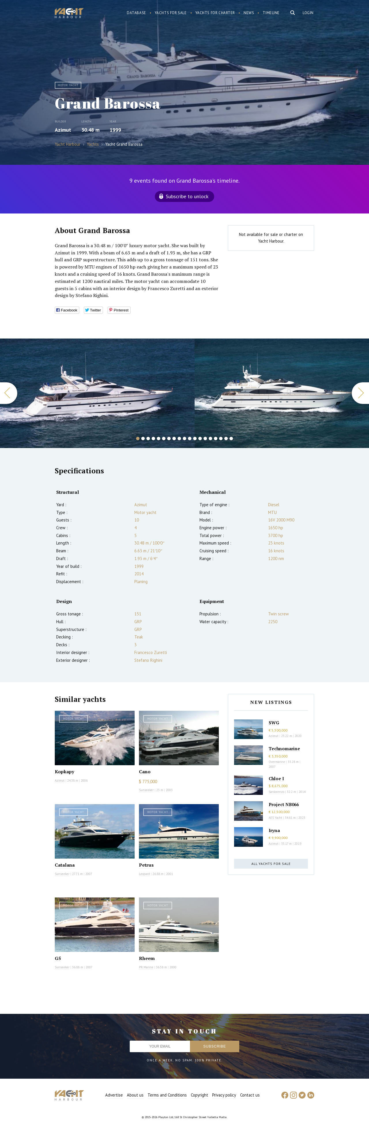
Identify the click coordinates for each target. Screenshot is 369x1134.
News (249, 12)
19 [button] (231, 438)
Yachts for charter (215, 12)
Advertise (114, 1095)
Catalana (65, 865)
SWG (274, 722)
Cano (144, 771)
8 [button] (174, 438)
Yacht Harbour (69, 14)
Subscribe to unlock (187, 196)
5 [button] (158, 438)
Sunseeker (146, 790)
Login (308, 12)
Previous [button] (8, 393)
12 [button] (195, 438)
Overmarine (277, 762)
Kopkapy (64, 771)
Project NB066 (284, 804)
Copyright (199, 1095)
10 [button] (184, 438)
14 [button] (205, 438)
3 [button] (148, 438)
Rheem (147, 958)
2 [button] (143, 438)
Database (136, 12)
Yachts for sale (171, 12)
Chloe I (276, 778)
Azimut (63, 129)
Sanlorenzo (276, 792)
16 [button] (215, 438)
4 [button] (153, 438)
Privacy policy (224, 1095)
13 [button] (200, 438)
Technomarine (284, 748)
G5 (58, 958)
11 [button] (189, 438)
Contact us (250, 1095)
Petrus (146, 865)
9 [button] (179, 438)
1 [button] (138, 438)
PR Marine (146, 967)
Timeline (271, 12)
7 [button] (169, 438)
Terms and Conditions (167, 1095)
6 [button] (163, 438)
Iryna (274, 830)
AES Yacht (275, 818)
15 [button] (210, 438)
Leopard (144, 874)
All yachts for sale (271, 863)
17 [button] (221, 438)
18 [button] (226, 438)
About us (135, 1095)
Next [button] (360, 393)
